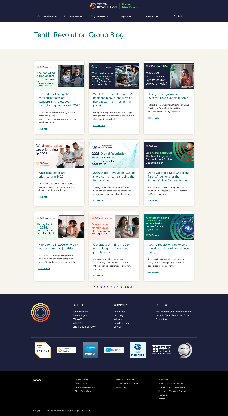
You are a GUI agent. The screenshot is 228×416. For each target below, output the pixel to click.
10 (125, 287)
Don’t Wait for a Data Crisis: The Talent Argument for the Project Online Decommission (168, 176)
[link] (80, 311)
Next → (131, 287)
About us (151, 16)
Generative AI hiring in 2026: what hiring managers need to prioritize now (112, 248)
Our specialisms (47, 16)
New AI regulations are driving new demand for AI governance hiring (168, 248)
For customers (73, 16)
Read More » (44, 129)
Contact (178, 16)
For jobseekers (99, 16)
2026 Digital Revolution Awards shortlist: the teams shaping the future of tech (114, 176)
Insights (125, 16)
